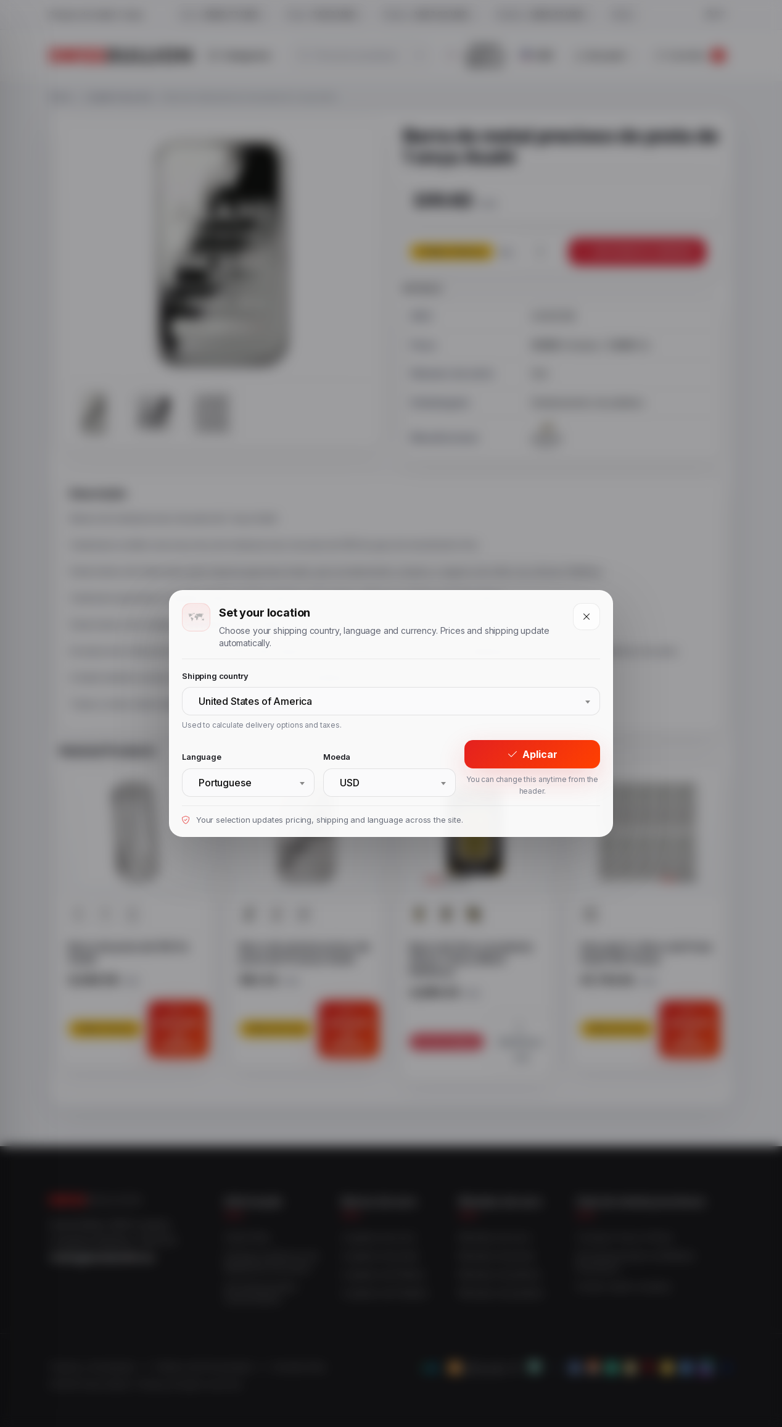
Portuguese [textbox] (225, 782)
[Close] (586, 616)
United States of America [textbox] (255, 701)
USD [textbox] (350, 782)
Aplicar (533, 754)
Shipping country (215, 676)
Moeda (336, 757)
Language (201, 757)
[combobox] (391, 701)
